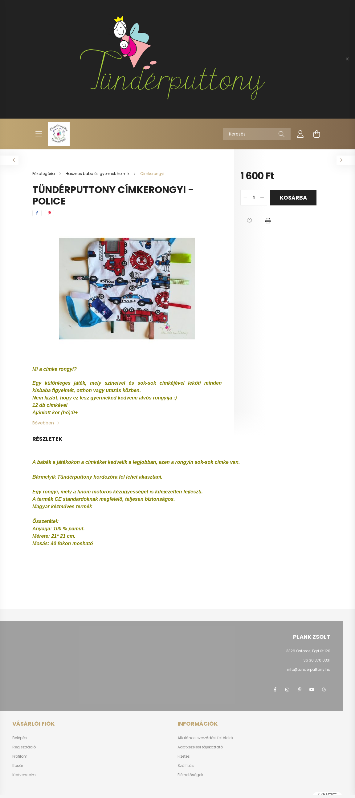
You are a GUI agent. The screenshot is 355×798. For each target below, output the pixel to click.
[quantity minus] (245, 197)
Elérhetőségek (190, 774)
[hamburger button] (38, 134)
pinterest (299, 689)
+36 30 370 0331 (315, 660)
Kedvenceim (24, 775)
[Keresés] (257, 134)
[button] (249, 221)
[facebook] (37, 213)
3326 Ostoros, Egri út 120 (308, 651)
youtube (312, 689)
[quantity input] (254, 197)
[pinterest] (49, 213)
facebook (275, 689)
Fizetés (184, 756)
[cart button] (316, 134)
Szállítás (186, 765)
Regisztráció (24, 747)
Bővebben (43, 423)
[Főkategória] (44, 173)
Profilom (19, 756)
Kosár (17, 766)
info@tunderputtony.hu (308, 669)
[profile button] (300, 134)
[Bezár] (347, 59)
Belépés (19, 738)
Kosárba (293, 197)
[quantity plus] (262, 197)
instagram (287, 689)
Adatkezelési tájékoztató (200, 747)
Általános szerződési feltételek (205, 737)
